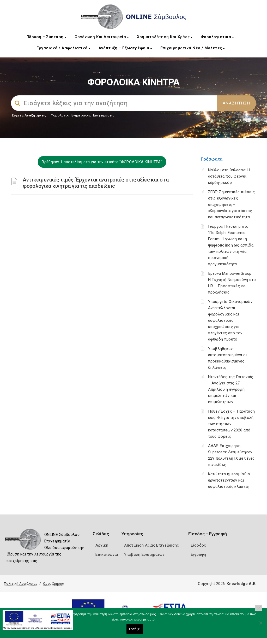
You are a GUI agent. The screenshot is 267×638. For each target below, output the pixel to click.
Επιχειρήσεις (103, 115)
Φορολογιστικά (217, 36)
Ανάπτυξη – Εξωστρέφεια (125, 48)
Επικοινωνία (106, 554)
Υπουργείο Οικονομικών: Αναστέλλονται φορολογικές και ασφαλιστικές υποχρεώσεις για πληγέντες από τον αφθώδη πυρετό (230, 320)
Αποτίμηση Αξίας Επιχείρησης (151, 545)
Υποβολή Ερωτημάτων (144, 554)
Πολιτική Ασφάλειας (20, 584)
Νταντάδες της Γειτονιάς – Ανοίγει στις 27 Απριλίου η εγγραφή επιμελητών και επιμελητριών (230, 389)
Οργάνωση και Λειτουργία (102, 36)
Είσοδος (198, 545)
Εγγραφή (198, 554)
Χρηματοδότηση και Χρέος (164, 36)
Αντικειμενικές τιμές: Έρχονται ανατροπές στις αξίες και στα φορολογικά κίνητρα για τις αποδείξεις (95, 183)
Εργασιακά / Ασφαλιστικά (63, 48)
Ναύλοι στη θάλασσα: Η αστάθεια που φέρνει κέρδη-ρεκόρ (229, 176)
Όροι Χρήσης (53, 584)
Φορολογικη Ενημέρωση (70, 115)
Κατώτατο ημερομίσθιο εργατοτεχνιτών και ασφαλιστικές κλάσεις (229, 480)
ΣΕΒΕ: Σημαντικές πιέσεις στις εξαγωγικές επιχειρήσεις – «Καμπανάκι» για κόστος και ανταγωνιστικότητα (231, 204)
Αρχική (101, 545)
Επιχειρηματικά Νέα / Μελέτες (192, 48)
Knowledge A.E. (241, 583)
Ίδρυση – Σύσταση (47, 36)
